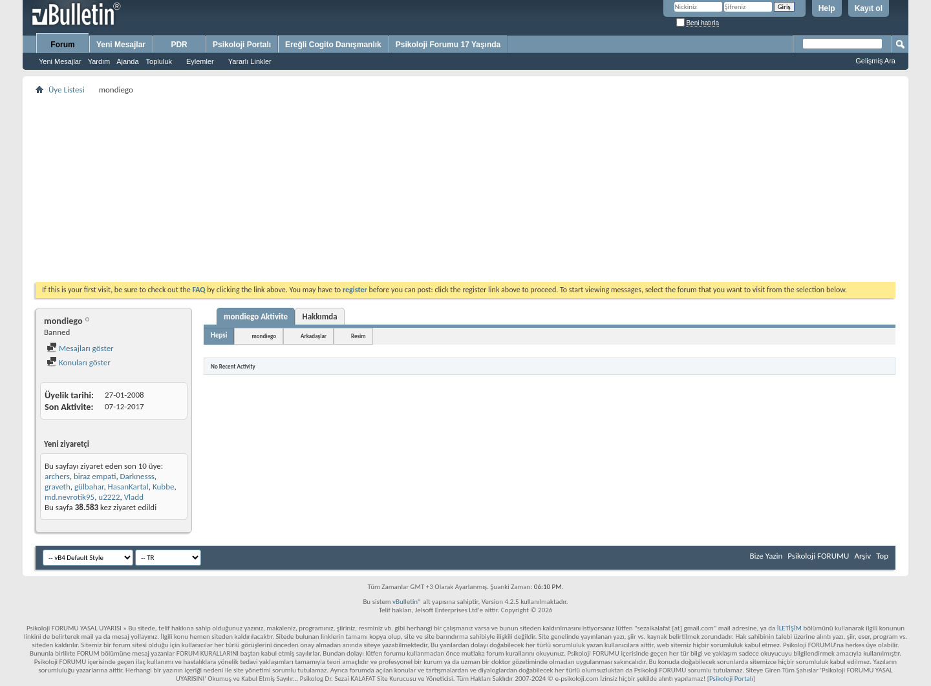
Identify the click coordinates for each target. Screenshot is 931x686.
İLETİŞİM (789, 628)
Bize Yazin (765, 556)
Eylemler (200, 61)
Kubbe (164, 486)
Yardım (99, 61)
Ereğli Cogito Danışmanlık (333, 44)
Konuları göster (79, 362)
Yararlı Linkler (250, 61)
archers (57, 476)
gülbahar (88, 486)
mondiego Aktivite (256, 316)
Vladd (134, 497)
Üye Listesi (66, 89)
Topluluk (159, 61)
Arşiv (862, 556)
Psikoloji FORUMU (818, 556)
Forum (62, 44)
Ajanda (127, 61)
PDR (179, 44)
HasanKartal (128, 486)
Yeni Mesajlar (60, 61)
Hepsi (219, 335)
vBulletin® (407, 601)
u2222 (109, 497)
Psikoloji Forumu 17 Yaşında (448, 44)
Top (882, 556)
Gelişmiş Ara (875, 61)
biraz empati (95, 476)
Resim (358, 335)
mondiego (263, 335)
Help (827, 8)
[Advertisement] (423, 188)
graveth (57, 486)
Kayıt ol (869, 8)
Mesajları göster (80, 348)
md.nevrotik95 (69, 497)
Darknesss (137, 476)
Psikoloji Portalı (242, 44)
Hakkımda (319, 316)
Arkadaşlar (313, 335)
